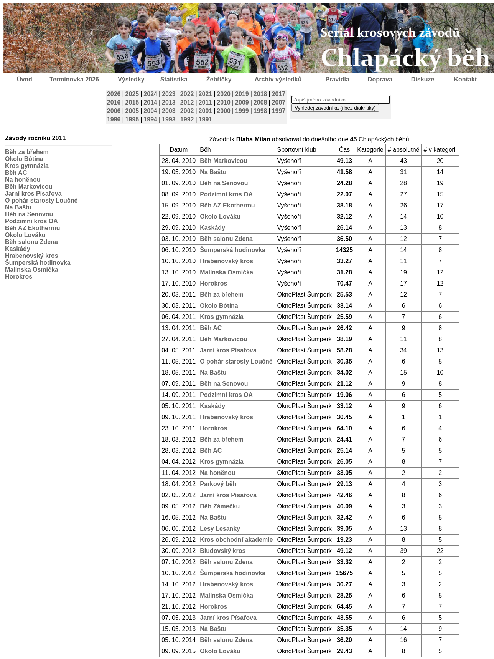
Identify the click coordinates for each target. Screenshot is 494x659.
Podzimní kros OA (31, 221)
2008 (260, 102)
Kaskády (17, 249)
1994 (150, 119)
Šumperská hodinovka (38, 262)
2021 (205, 94)
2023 (169, 94)
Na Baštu (18, 207)
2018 (260, 94)
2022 (187, 94)
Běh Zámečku (220, 506)
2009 (242, 102)
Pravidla (337, 79)
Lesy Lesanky (220, 528)
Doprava (380, 79)
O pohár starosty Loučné (41, 200)
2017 (279, 94)
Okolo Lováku (25, 235)
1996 (114, 119)
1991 (205, 119)
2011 (205, 102)
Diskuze (422, 79)
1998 (260, 111)
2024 (150, 94)
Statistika (174, 79)
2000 (224, 111)
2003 (169, 111)
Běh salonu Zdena (31, 242)
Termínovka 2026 (74, 79)
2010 (224, 102)
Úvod (24, 79)
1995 (132, 119)
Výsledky (131, 79)
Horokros (18, 276)
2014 (150, 102)
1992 (187, 119)
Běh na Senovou (29, 214)
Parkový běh (218, 484)
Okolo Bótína (24, 159)
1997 (279, 111)
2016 (114, 102)
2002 (187, 111)
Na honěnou (22, 179)
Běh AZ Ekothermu (32, 228)
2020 (224, 94)
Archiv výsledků (278, 79)
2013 (169, 102)
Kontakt (465, 79)
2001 (205, 111)
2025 (132, 94)
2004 (150, 111)
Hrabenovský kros (31, 255)
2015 (132, 102)
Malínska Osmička (31, 269)
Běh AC (16, 172)
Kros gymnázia (27, 166)
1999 (242, 111)
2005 (132, 111)
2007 (279, 102)
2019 (242, 94)
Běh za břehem (27, 152)
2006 (114, 111)
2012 (187, 102)
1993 (169, 119)
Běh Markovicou (29, 186)
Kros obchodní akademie (236, 539)
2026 (114, 94)
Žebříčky (219, 79)
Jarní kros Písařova (33, 193)
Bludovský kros (222, 551)
